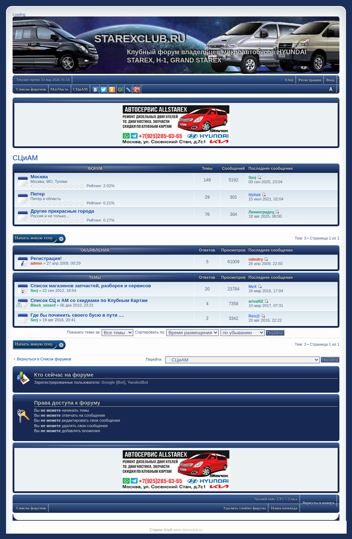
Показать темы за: (100, 332)
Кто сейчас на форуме (63, 375)
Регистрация (309, 79)
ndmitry (256, 259)
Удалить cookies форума (244, 508)
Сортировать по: (177, 332)
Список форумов (31, 89)
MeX (253, 286)
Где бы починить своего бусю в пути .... (77, 315)
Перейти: (154, 359)
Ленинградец (261, 212)
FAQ (289, 79)
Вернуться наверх (318, 502)
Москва (39, 176)
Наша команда (284, 508)
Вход (330, 79)
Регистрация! (46, 258)
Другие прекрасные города (62, 211)
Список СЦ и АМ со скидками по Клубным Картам (89, 300)
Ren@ (254, 316)
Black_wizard (43, 305)
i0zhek (255, 195)
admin (36, 263)
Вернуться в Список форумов (44, 359)
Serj (252, 177)
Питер (38, 194)
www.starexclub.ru (187, 530)
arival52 (256, 301)
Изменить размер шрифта (331, 89)
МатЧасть (60, 89)
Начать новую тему (34, 237)
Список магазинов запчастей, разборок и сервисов (91, 285)
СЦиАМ (80, 89)
